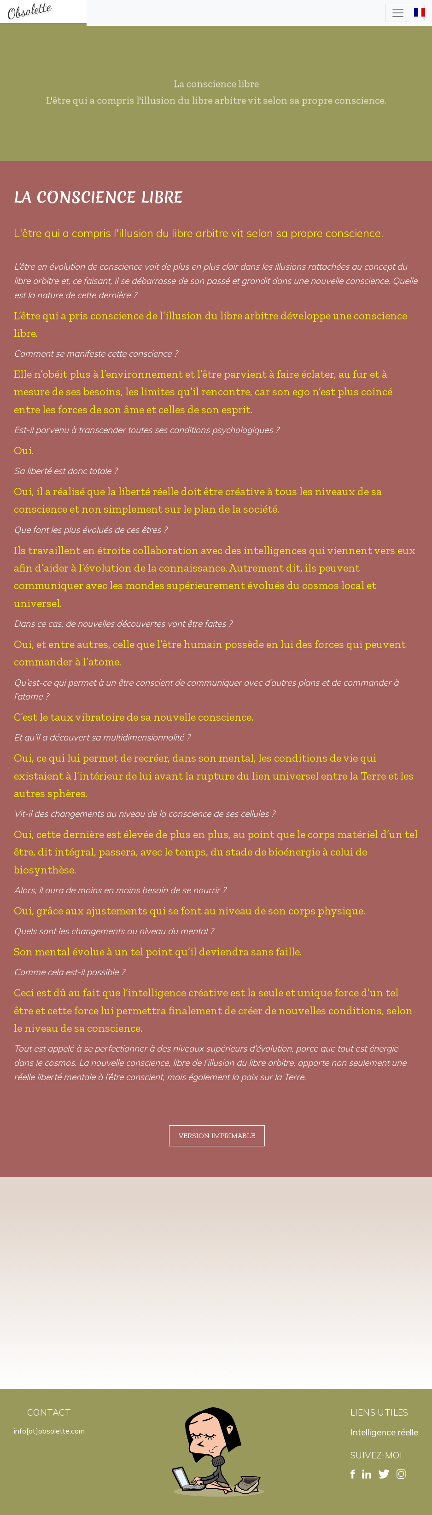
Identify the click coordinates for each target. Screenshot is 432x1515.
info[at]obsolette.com (49, 1430)
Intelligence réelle (384, 1432)
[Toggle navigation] (405, 13)
